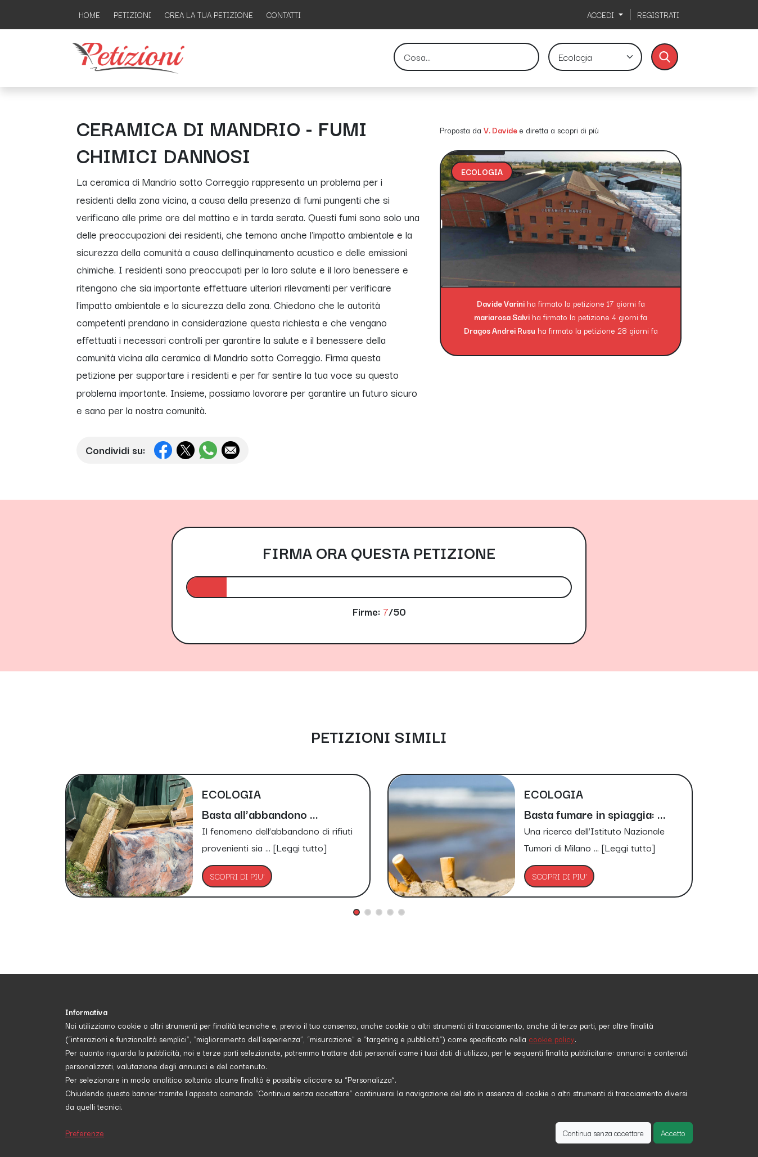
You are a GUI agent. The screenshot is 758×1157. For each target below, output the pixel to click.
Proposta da (460, 130)
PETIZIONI (132, 14)
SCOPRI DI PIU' (237, 876)
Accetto (673, 1133)
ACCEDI (601, 14)
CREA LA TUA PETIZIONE (209, 14)
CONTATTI (284, 14)
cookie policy (552, 1039)
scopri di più (578, 130)
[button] (356, 912)
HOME (89, 14)
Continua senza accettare (603, 1133)
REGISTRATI (658, 14)
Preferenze (84, 1133)
